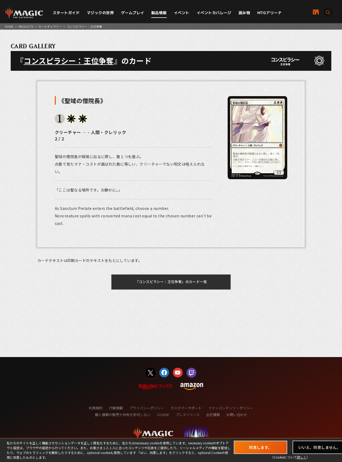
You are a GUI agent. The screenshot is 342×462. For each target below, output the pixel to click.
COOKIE (163, 414)
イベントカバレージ (214, 12)
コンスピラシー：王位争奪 (69, 60)
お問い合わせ (236, 414)
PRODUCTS (25, 26)
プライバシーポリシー (146, 407)
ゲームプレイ (132, 12)
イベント (181, 12)
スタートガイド (66, 12)
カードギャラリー (50, 26)
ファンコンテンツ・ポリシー (230, 407)
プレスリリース (188, 414)
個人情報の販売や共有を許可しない (122, 414)
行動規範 (116, 407)
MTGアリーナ (269, 12)
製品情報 (159, 12)
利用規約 (96, 407)
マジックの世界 (100, 12)
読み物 (244, 12)
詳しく (301, 457)
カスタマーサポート (186, 407)
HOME (9, 26)
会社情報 (213, 414)
